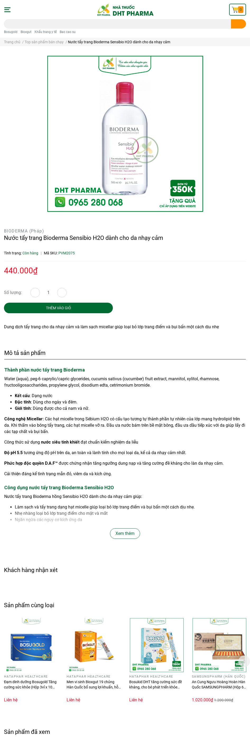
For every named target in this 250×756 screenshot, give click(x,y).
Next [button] (244, 661)
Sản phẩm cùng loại (29, 605)
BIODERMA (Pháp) (24, 231)
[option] (31, 661)
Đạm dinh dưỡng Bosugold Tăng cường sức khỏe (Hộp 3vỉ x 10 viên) (30, 687)
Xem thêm (125, 533)
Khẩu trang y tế (46, 32)
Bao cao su (68, 32)
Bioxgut (26, 32)
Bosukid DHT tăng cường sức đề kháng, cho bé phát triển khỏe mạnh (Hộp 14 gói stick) (155, 687)
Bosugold (10, 32)
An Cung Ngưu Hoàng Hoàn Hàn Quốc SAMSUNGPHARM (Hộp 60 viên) (219, 687)
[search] (238, 23)
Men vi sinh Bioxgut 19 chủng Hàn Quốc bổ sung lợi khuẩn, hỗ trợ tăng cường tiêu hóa (92, 687)
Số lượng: (13, 292)
